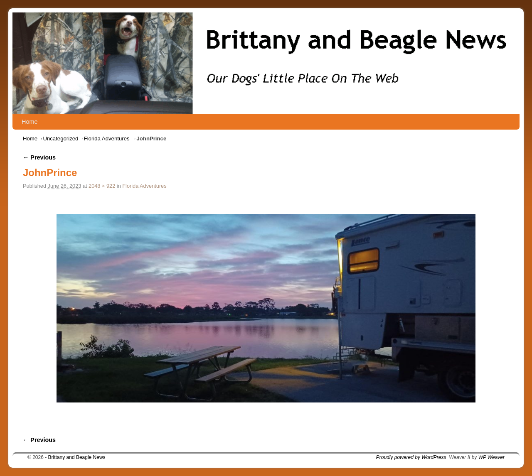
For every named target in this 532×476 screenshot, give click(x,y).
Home (29, 121)
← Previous (39, 157)
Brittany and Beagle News (77, 457)
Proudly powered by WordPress (411, 457)
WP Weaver (491, 457)
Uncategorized (60, 138)
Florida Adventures (107, 138)
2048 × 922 (102, 186)
